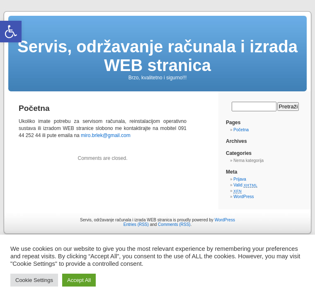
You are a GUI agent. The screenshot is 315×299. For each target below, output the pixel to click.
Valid (245, 185)
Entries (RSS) (136, 224)
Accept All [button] (79, 280)
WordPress (243, 196)
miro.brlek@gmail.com (106, 135)
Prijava (239, 179)
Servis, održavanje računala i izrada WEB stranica (157, 55)
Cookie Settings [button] (34, 280)
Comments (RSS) (174, 224)
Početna (241, 129)
